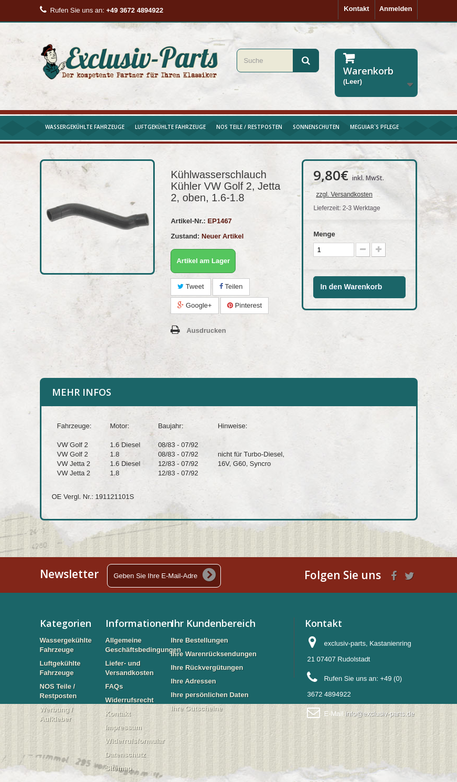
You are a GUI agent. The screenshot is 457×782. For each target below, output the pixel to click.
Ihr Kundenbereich (213, 623)
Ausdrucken (206, 330)
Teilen (230, 286)
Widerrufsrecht (129, 700)
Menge (324, 234)
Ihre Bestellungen (199, 640)
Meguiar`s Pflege (374, 127)
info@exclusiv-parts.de (380, 714)
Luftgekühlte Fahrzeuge (170, 127)
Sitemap (118, 768)
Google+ (194, 305)
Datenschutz (125, 754)
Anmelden (395, 9)
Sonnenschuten (316, 127)
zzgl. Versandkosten (344, 194)
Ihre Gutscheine (196, 708)
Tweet (190, 286)
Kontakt (356, 9)
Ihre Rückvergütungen (207, 667)
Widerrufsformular (135, 741)
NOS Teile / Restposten (249, 127)
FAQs (114, 686)
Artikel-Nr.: (188, 221)
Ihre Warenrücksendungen (214, 654)
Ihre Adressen (193, 681)
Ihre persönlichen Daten (210, 695)
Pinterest (244, 305)
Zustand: (185, 236)
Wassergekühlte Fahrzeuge (84, 127)
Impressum (123, 727)
